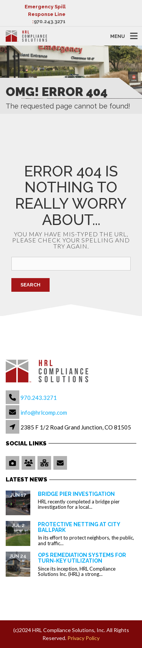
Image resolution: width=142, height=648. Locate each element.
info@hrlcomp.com (43, 412)
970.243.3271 (50, 21)
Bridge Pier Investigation (76, 494)
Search (30, 285)
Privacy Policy (83, 638)
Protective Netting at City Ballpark (79, 527)
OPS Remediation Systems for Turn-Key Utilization (82, 558)
